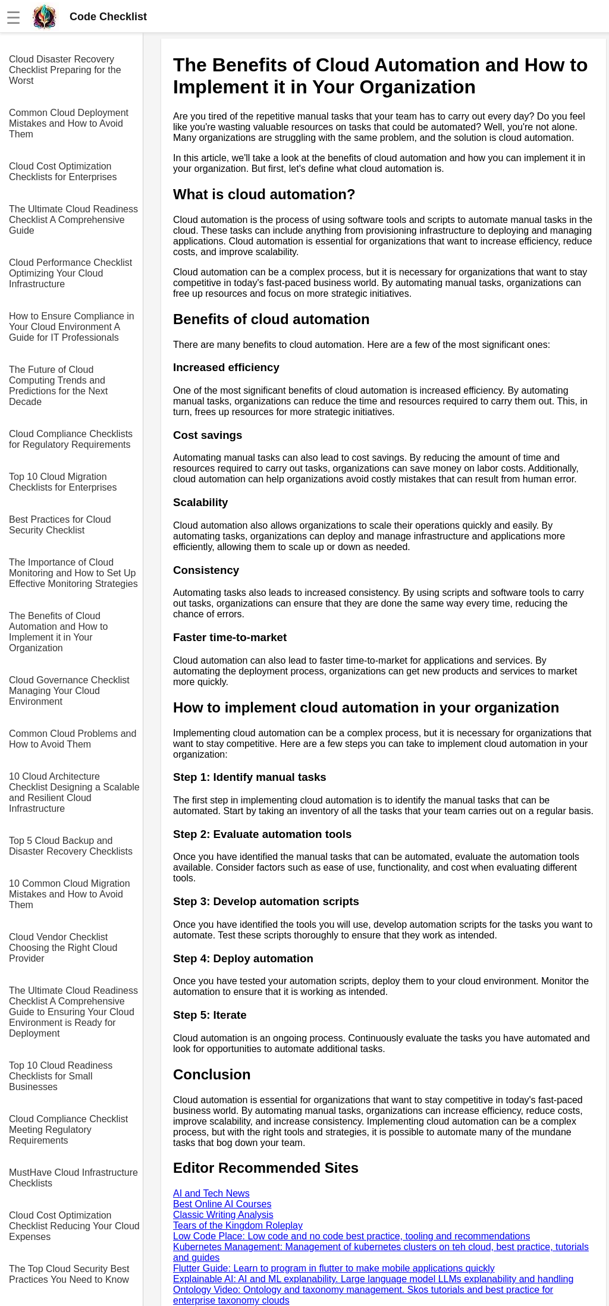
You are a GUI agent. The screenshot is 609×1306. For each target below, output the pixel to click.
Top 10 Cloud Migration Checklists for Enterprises (63, 482)
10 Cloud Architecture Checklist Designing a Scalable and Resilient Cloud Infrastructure (74, 792)
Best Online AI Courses (222, 1204)
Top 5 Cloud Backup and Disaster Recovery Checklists (71, 846)
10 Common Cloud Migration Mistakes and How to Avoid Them (69, 894)
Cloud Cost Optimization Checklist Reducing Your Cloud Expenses (74, 1226)
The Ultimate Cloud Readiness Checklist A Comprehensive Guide (73, 220)
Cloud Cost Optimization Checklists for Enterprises (63, 171)
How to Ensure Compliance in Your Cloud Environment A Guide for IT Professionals (71, 327)
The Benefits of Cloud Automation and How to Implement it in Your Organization (58, 632)
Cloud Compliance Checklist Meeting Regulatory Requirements (68, 1129)
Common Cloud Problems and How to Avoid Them (72, 739)
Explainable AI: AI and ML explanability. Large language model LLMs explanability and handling (373, 1279)
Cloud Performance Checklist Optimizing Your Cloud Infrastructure (70, 273)
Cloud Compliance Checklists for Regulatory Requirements (71, 439)
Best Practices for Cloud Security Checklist (60, 524)
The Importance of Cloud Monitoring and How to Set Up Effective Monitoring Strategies (73, 573)
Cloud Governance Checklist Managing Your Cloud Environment (69, 691)
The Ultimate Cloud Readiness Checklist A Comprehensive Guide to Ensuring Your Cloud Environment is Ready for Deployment (73, 1011)
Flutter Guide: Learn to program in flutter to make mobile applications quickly (334, 1268)
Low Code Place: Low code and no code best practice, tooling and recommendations (351, 1236)
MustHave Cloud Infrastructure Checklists (73, 1177)
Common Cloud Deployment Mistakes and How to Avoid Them (68, 123)
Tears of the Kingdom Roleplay (238, 1225)
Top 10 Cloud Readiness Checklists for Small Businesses (60, 1076)
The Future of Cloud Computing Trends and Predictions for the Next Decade (58, 386)
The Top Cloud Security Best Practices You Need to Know (69, 1274)
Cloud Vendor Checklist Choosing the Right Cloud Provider (63, 947)
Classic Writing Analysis (223, 1215)
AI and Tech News (211, 1193)
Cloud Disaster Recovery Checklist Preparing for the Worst (65, 70)
